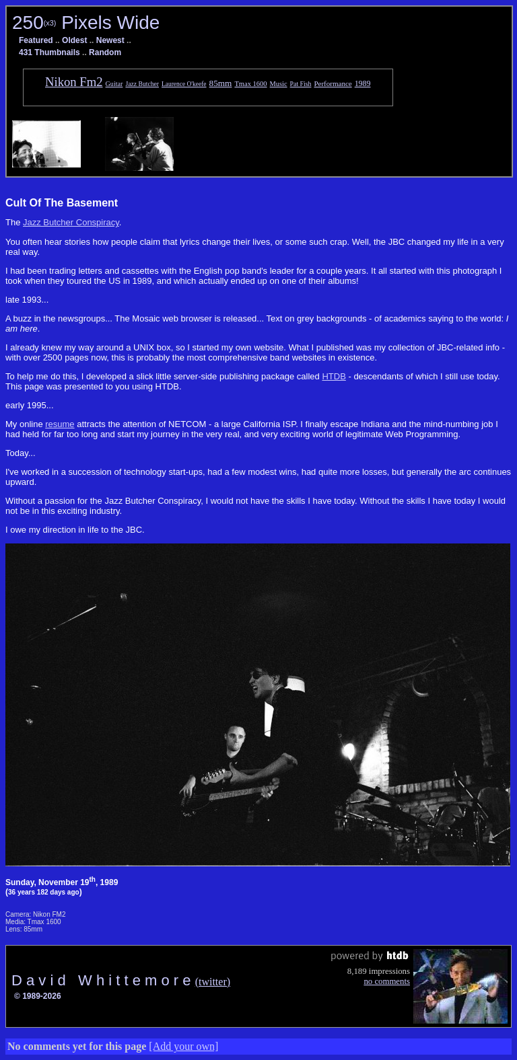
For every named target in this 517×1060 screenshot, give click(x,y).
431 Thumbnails (49, 52)
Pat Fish (301, 83)
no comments (387, 981)
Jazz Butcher (142, 83)
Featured (36, 40)
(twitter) (212, 981)
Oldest (74, 40)
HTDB (333, 376)
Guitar (114, 83)
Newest (110, 40)
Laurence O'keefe (184, 84)
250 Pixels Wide (86, 22)
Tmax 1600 (250, 83)
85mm (220, 83)
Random (105, 52)
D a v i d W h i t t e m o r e (103, 980)
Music (278, 83)
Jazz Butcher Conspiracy (71, 222)
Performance (332, 83)
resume (59, 424)
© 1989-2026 (37, 996)
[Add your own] (183, 1046)
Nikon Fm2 (74, 82)
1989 (363, 83)
